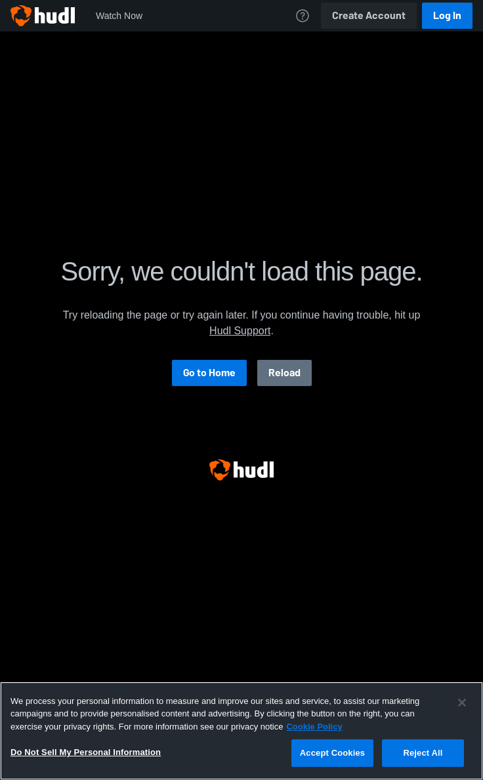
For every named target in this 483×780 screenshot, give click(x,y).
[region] (241, 731)
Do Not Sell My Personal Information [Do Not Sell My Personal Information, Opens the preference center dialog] (85, 752)
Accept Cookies (332, 753)
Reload (284, 372)
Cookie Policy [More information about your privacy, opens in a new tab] (314, 726)
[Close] (462, 702)
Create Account (369, 15)
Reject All (422, 753)
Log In (447, 15)
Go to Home (209, 372)
